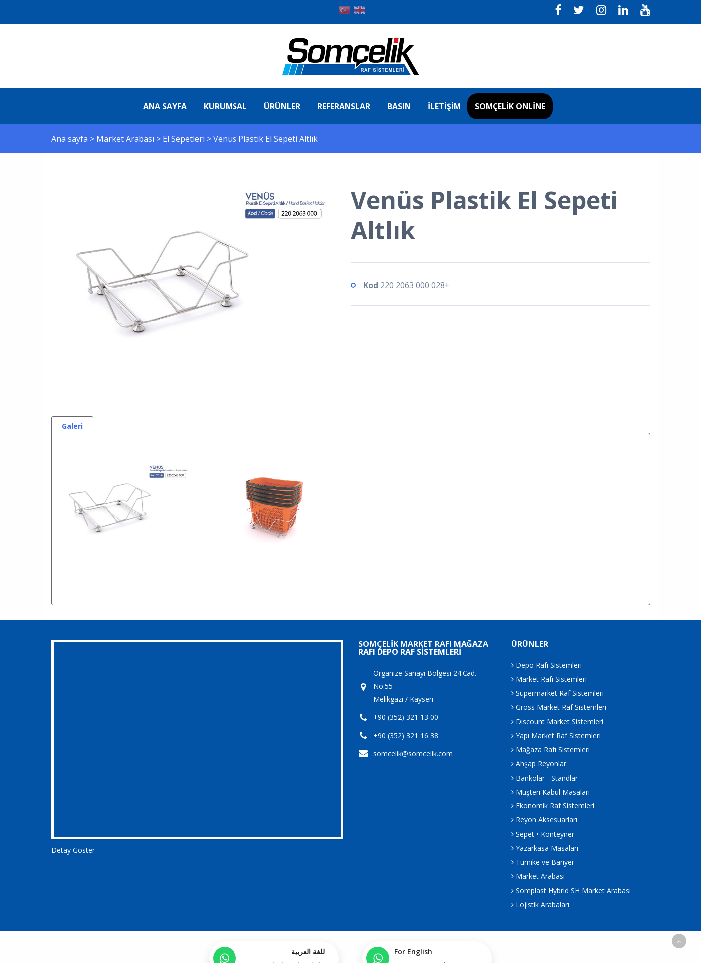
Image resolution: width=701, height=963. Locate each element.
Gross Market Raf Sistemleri (558, 707)
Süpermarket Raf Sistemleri (557, 693)
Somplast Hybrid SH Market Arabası (571, 890)
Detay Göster (73, 850)
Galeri (72, 426)
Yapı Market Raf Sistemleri (556, 735)
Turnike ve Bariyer (542, 862)
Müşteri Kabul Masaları (550, 792)
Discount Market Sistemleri (557, 721)
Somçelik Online (510, 106)
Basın (399, 106)
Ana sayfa (165, 106)
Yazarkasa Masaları (544, 848)
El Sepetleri (185, 138)
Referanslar (343, 106)
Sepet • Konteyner (542, 834)
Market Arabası (126, 138)
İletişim (444, 106)
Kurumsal (225, 106)
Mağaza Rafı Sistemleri (550, 749)
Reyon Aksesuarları (544, 819)
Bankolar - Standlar (544, 778)
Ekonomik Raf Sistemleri (552, 805)
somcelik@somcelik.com (413, 754)
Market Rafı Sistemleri (549, 679)
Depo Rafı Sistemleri (546, 665)
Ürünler (282, 106)
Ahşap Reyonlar (538, 763)
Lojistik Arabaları (540, 904)
